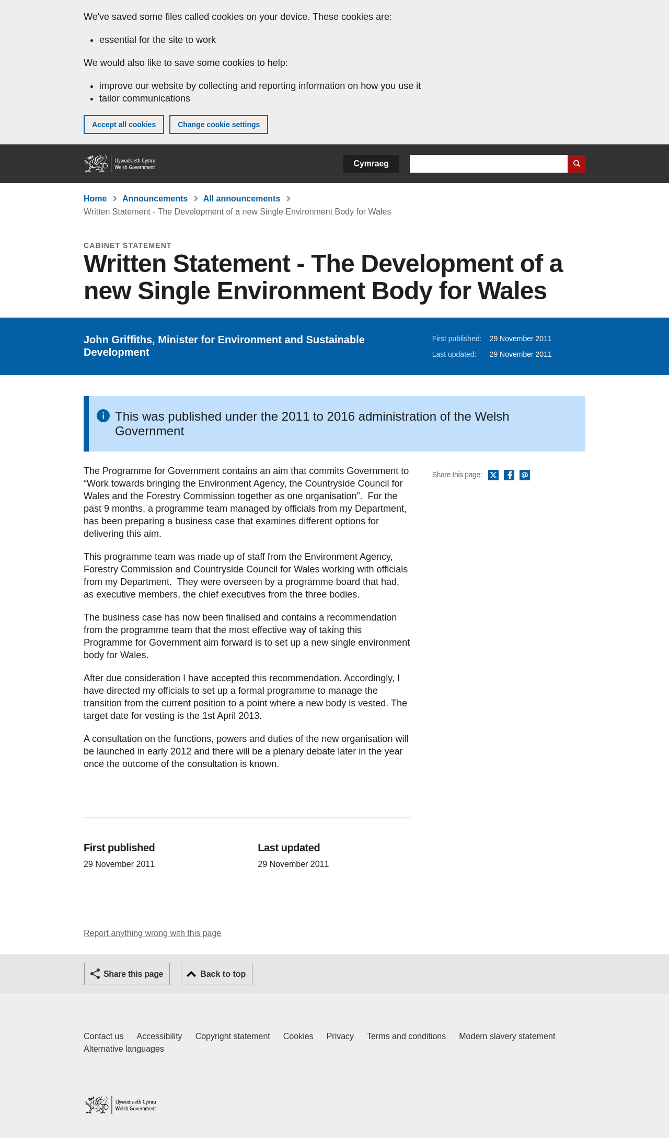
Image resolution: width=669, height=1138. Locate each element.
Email (525, 475)
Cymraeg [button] (371, 163)
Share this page (133, 974)
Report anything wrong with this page (152, 933)
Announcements (155, 198)
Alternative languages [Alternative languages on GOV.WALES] (124, 1048)
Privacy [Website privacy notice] (340, 1036)
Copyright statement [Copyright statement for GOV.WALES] (232, 1036)
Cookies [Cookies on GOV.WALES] (298, 1036)
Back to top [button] (223, 974)
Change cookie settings (219, 124)
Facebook (509, 475)
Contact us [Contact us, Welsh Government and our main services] (103, 1036)
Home (95, 198)
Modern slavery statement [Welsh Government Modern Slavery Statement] (507, 1036)
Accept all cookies (124, 124)
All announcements (242, 198)
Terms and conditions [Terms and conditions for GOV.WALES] (406, 1036)
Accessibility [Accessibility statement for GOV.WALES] (159, 1036)
